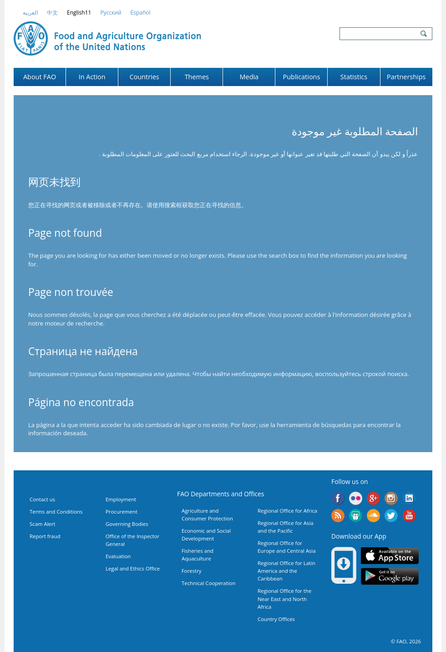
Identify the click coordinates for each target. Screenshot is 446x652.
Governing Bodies (127, 523)
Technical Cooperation (208, 583)
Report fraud (45, 536)
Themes (197, 76)
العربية (30, 12)
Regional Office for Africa (287, 510)
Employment (121, 499)
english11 (79, 12)
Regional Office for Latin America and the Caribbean (286, 571)
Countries (144, 76)
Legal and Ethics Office (133, 568)
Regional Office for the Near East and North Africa (284, 598)
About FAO (39, 76)
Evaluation (118, 556)
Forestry (192, 570)
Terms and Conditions (56, 511)
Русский (110, 12)
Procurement (121, 511)
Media (249, 76)
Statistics (353, 76)
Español (141, 12)
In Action (92, 76)
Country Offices (276, 619)
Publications (301, 76)
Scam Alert (43, 523)
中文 (52, 12)
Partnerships (406, 76)
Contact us (42, 499)
